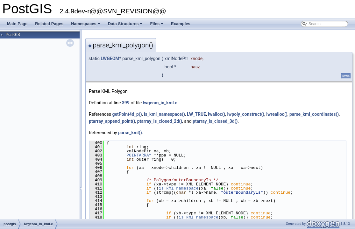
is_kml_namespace (179, 188)
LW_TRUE (196, 114)
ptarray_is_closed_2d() (159, 121)
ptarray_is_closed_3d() (215, 121)
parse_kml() (130, 132)
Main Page (17, 23)
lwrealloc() (276, 114)
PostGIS (13, 34)
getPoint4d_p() (127, 114)
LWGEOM (110, 58)
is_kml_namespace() (164, 114)
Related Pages (49, 23)
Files (157, 25)
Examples (180, 23)
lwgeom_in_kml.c (160, 102)
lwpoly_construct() (245, 114)
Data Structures (126, 25)
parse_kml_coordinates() (314, 114)
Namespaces (86, 25)
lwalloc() (216, 114)
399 (126, 102)
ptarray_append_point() (112, 121)
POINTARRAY (138, 155)
